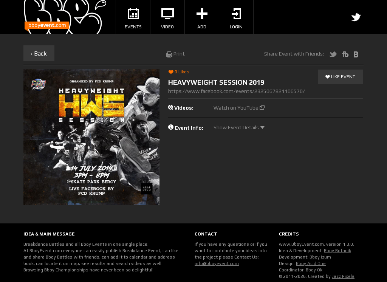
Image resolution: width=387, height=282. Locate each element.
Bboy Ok (314, 270)
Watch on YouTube (239, 108)
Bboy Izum (320, 257)
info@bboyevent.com (217, 263)
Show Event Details (239, 127)
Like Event (340, 77)
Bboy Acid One (311, 263)
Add (202, 18)
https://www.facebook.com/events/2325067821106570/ (236, 91)
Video (167, 18)
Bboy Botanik (337, 250)
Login (236, 18)
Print (175, 54)
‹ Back (39, 53)
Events (133, 18)
